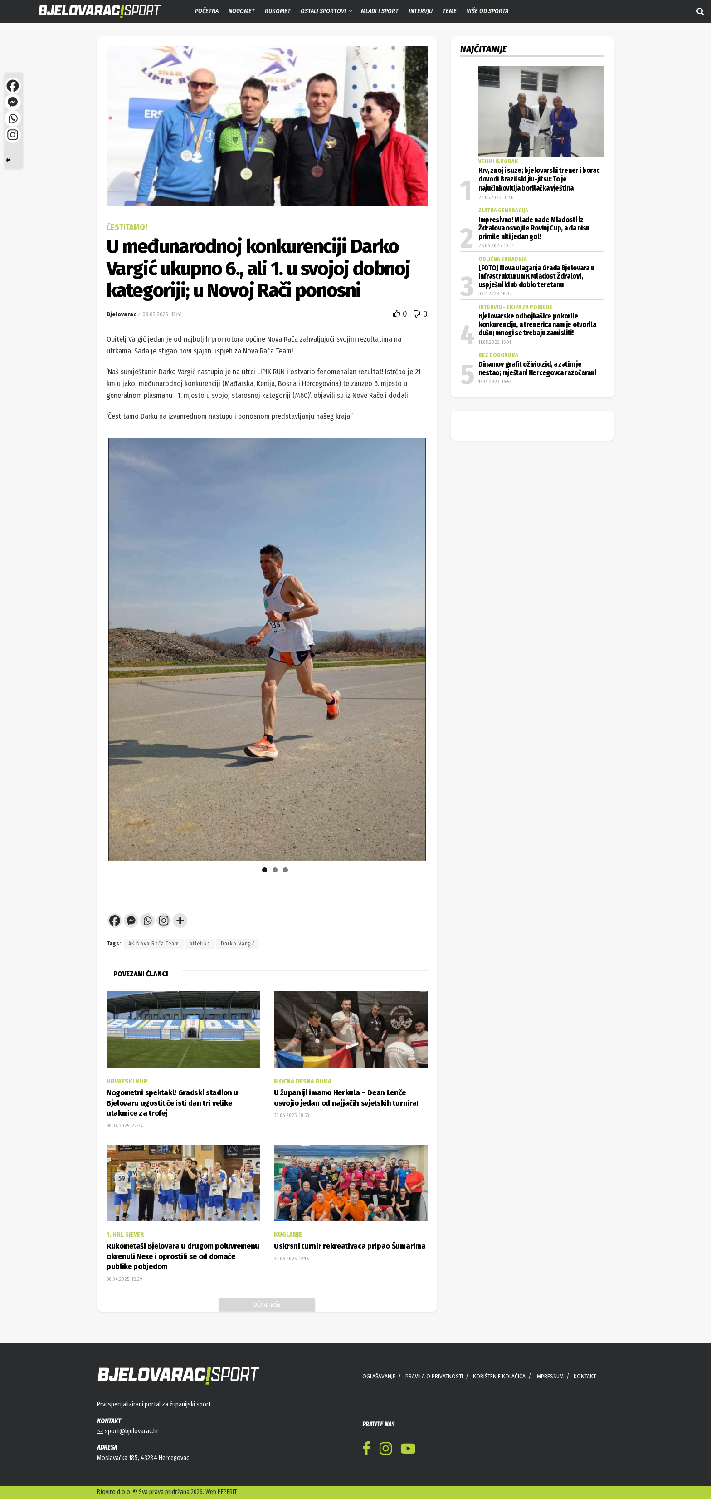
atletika (200, 944)
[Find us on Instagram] (386, 1450)
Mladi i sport (380, 11)
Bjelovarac (121, 314)
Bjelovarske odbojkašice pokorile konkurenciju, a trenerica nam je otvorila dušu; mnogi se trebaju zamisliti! (537, 324)
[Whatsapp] (147, 920)
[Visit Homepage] (93, 11)
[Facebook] (114, 920)
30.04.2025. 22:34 (125, 1126)
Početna (207, 11)
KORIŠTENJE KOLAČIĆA (499, 1376)
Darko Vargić (238, 944)
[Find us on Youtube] (408, 1450)
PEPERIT (227, 1492)
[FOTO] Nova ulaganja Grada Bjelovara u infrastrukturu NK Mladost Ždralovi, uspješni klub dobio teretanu (536, 276)
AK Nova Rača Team (153, 944)
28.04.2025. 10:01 (496, 246)
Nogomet (242, 11)
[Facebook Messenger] (131, 920)
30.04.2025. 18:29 (124, 1279)
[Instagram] (163, 920)
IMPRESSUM (550, 1376)
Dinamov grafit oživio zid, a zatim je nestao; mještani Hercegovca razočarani (537, 368)
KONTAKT (585, 1376)
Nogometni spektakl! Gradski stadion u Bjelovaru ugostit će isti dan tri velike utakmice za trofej (172, 1102)
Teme (450, 11)
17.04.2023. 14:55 (494, 382)
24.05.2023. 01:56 (495, 198)
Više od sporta (487, 11)
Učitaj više (267, 1304)
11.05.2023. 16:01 (494, 342)
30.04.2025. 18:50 (291, 1115)
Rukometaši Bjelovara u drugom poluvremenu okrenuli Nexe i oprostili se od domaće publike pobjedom (183, 1256)
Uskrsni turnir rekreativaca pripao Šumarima (349, 1246)
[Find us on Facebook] (366, 1450)
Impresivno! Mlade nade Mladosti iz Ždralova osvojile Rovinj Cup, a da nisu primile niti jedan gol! (533, 228)
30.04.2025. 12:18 (291, 1259)
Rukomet (278, 11)
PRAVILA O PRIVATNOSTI (434, 1376)
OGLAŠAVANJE (378, 1376)
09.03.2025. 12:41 (162, 314)
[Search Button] (700, 11)
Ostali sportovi (323, 11)
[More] (180, 920)
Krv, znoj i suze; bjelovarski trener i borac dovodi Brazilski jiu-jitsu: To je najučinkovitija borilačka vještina (538, 179)
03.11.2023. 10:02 (495, 294)
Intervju (421, 11)
